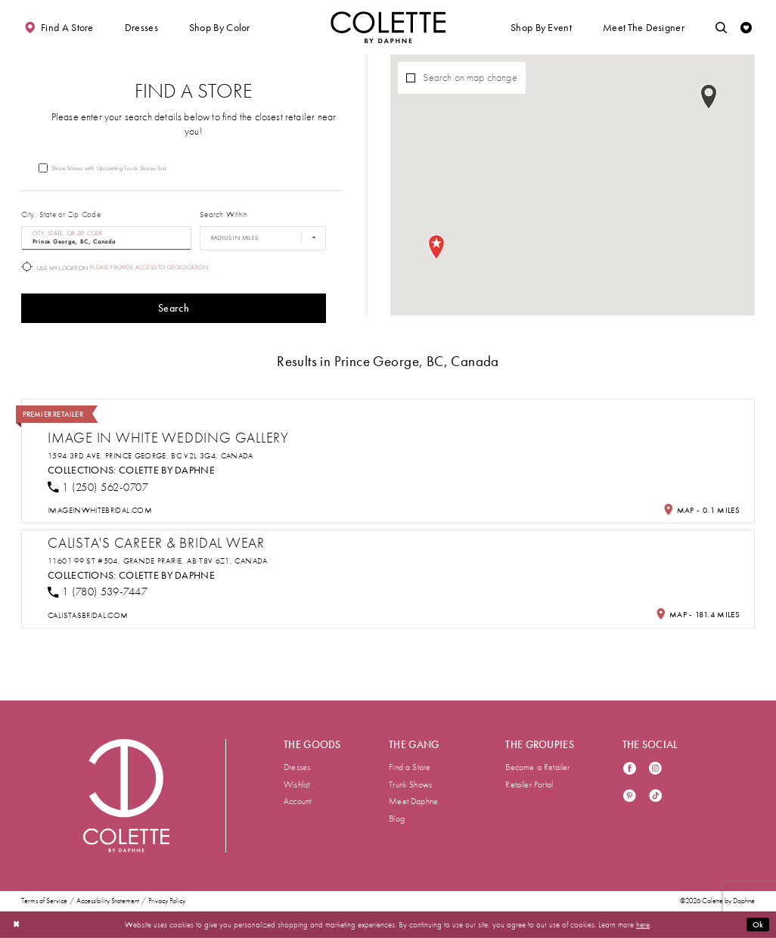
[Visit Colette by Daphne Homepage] (126, 796)
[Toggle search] (721, 27)
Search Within (223, 214)
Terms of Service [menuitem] (44, 901)
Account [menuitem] (297, 801)
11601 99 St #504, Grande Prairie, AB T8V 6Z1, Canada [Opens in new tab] (158, 561)
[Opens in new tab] (100, 510)
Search (173, 308)
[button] (141, 27)
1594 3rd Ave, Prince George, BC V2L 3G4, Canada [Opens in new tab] (150, 456)
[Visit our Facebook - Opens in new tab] (629, 770)
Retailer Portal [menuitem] (529, 784)
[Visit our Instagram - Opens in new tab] (655, 770)
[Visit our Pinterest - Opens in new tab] (629, 797)
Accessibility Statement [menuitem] (107, 901)
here (643, 924)
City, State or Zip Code (61, 214)
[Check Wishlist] (746, 27)
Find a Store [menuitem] (409, 767)
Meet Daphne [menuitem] (413, 801)
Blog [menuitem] (397, 818)
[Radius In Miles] (263, 238)
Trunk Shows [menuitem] (410, 784)
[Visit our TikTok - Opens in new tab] (655, 797)
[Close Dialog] (16, 925)
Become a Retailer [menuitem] (537, 767)
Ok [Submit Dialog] (758, 924)
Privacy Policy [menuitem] (166, 901)
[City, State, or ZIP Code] (106, 238)
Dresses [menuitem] (297, 767)
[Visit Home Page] (388, 27)
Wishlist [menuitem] (297, 784)
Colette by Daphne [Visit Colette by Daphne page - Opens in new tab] (167, 470)
